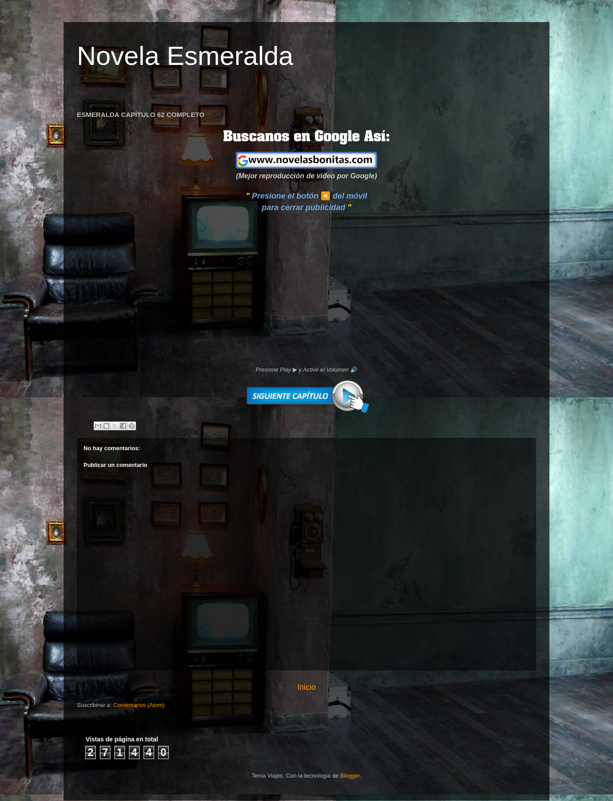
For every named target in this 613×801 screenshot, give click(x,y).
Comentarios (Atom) (138, 705)
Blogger (349, 775)
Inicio (306, 687)
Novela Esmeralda (185, 56)
